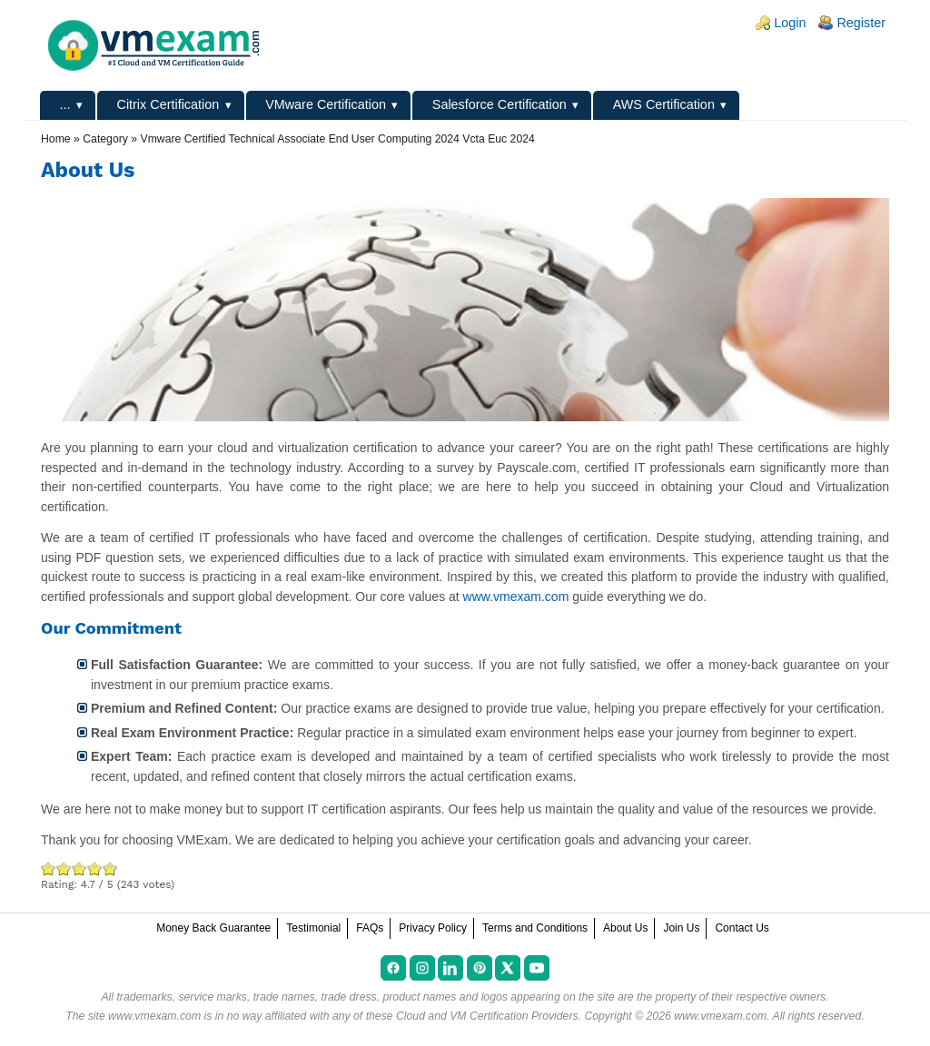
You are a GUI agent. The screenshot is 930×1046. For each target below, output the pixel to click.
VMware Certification (325, 104)
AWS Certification (664, 104)
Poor (48, 868)
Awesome (108, 868)
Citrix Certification (167, 104)
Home (56, 139)
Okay (64, 868)
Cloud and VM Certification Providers (487, 1016)
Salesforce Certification (499, 104)
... (65, 104)
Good (79, 868)
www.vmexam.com (516, 596)
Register (860, 22)
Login (790, 22)
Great (95, 868)
